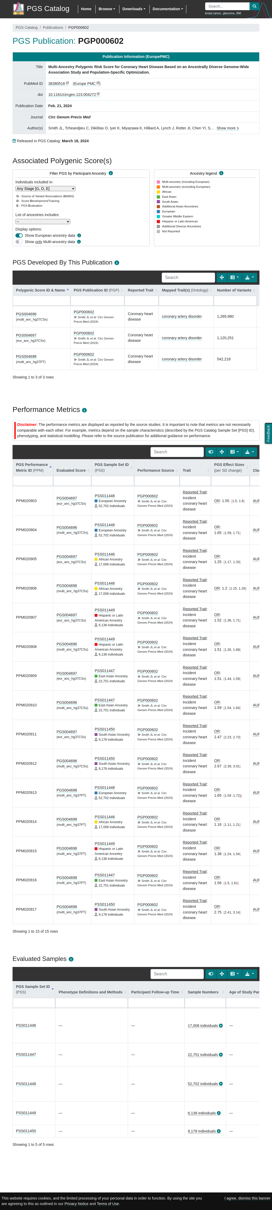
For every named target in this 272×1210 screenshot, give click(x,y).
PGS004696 (26, 314)
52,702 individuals (203, 1084)
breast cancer (213, 13)
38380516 (56, 83)
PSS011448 (105, 496)
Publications (53, 27)
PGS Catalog (27, 27)
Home (86, 9)
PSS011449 (105, 610)
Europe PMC (85, 83)
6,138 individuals (202, 1113)
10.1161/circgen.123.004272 (72, 94)
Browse (105, 9)
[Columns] (234, 278)
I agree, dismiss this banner (247, 1198)
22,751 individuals (203, 1055)
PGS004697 (26, 335)
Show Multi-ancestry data (50, 242)
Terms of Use (108, 1204)
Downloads (132, 9)
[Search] (188, 278)
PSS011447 (105, 671)
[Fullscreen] (221, 278)
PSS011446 (105, 554)
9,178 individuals (202, 1131)
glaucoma (228, 13)
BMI (238, 13)
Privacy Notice (77, 1204)
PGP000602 (84, 312)
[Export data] (249, 278)
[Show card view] (211, 452)
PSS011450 (105, 729)
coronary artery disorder (182, 316)
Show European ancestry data (50, 235)
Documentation (166, 9)
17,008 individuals (203, 1026)
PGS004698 (26, 356)
